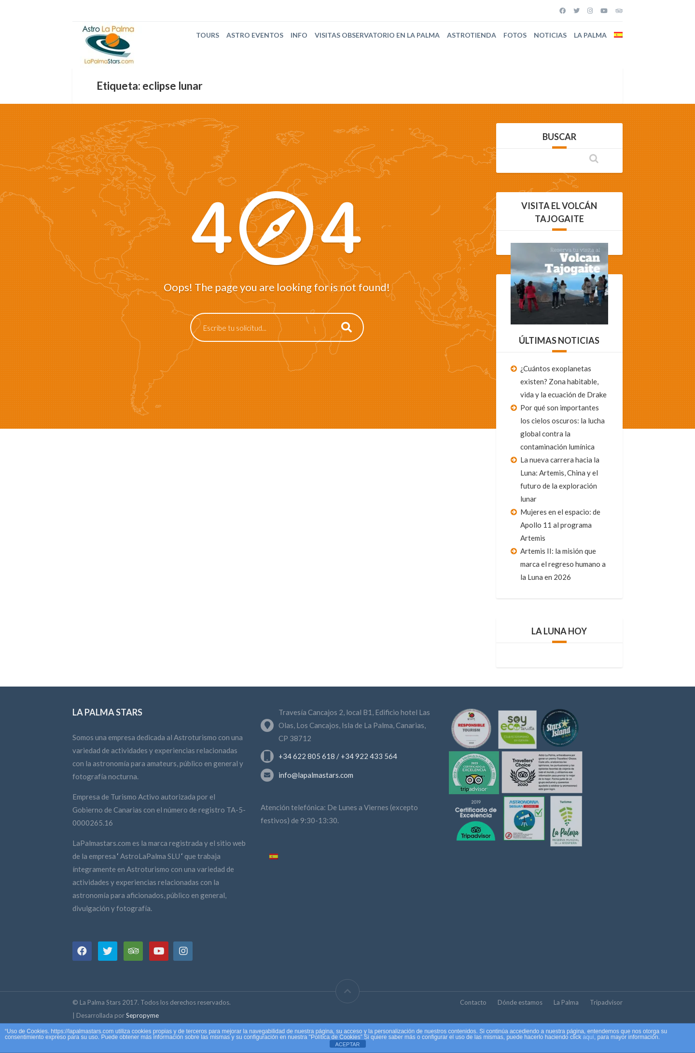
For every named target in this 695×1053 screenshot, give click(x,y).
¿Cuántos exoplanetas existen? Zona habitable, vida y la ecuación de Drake (563, 381)
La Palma (590, 35)
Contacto (473, 1002)
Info (299, 35)
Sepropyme (142, 1015)
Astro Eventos (254, 35)
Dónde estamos (520, 1002)
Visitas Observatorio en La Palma (377, 35)
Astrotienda (471, 35)
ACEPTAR (347, 1044)
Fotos (515, 35)
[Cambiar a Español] (273, 857)
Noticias (550, 35)
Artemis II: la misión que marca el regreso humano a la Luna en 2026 (563, 564)
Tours (207, 35)
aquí (588, 1037)
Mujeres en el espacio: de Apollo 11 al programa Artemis (560, 524)
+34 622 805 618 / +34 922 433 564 (337, 756)
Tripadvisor (606, 1002)
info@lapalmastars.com (315, 775)
